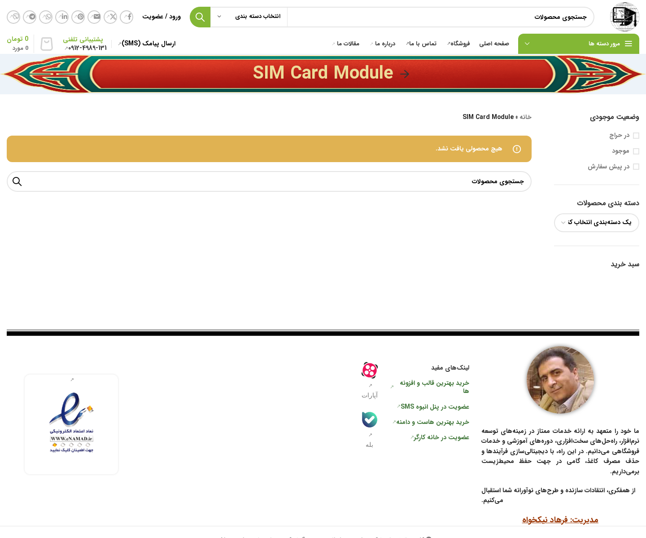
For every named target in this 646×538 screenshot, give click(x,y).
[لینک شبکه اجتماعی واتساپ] (45, 17)
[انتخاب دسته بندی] (249, 17)
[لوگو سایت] (624, 17)
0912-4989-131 (87, 48)
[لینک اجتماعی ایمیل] (94, 17)
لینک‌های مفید (450, 368)
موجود (620, 151)
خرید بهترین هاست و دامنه (432, 422)
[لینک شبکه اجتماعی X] (110, 17)
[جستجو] (392, 17)
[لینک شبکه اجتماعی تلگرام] (29, 17)
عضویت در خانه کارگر (441, 437)
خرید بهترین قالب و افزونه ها (434, 387)
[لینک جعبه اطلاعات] (71, 425)
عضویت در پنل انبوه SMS (435, 407)
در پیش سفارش (608, 167)
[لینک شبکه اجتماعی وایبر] (13, 17)
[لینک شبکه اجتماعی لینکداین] (62, 17)
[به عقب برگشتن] (404, 74)
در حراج (619, 135)
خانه (525, 117)
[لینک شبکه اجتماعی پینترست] (78, 17)
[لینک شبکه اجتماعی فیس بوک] (126, 17)
